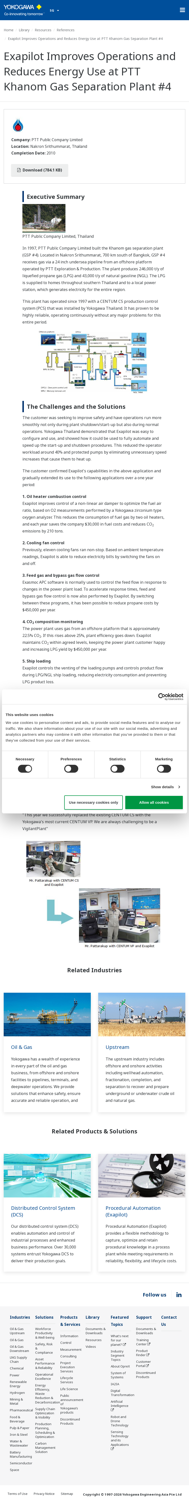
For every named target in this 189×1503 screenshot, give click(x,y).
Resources (43, 30)
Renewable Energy (18, 1384)
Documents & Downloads (96, 1331)
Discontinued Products (70, 1421)
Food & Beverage (17, 1419)
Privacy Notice (44, 1493)
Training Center (142, 1342)
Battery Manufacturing (21, 1454)
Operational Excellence (44, 1376)
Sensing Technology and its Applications (120, 1438)
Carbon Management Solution (45, 1447)
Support (144, 1317)
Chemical (17, 1368)
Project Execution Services (67, 1367)
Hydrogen (17, 1392)
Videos (91, 1346)
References (66, 30)
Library (24, 30)
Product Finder (142, 1353)
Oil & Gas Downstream (19, 1348)
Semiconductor (21, 1463)
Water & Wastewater (19, 1443)
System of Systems (118, 1375)
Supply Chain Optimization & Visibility (45, 1413)
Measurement (70, 1349)
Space (14, 1470)
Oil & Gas (21, 1047)
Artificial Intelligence (119, 1403)
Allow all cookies (154, 802)
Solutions (44, 1317)
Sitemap (67, 1493)
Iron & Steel (19, 1434)
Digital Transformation (122, 1392)
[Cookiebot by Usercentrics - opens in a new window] (161, 696)
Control (65, 1342)
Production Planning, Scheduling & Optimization (45, 1430)
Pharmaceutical (21, 1410)
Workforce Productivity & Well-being (44, 1333)
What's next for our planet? (119, 1340)
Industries (20, 1317)
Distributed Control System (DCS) (43, 1211)
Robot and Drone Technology (119, 1421)
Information (69, 1336)
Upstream (117, 1047)
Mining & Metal (16, 1401)
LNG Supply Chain (18, 1359)
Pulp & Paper (19, 1428)
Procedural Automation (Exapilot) (133, 1211)
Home (9, 30)
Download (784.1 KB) (39, 170)
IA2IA (115, 1384)
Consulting (68, 1356)
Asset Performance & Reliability (45, 1363)
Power (14, 1375)
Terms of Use (17, 1493)
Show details (162, 787)
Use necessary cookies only (93, 802)
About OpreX (120, 1366)
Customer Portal (143, 1363)
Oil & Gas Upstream (17, 1331)
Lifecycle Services (66, 1380)
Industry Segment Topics (117, 1355)
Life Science (69, 1389)
